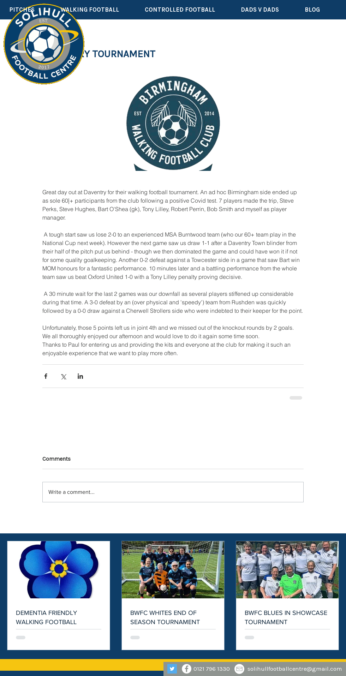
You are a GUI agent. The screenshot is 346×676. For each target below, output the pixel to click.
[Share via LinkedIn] (80, 376)
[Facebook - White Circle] (186, 669)
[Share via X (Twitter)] (63, 376)
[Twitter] (172, 669)
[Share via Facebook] (45, 376)
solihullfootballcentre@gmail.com (294, 668)
